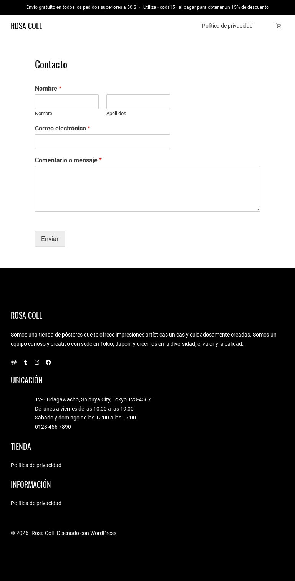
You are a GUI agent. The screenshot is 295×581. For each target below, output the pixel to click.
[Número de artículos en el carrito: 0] (278, 25)
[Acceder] (267, 26)
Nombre (48, 88)
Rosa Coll (26, 26)
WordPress (103, 533)
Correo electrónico (62, 128)
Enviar (50, 239)
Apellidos (116, 113)
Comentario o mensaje (68, 160)
